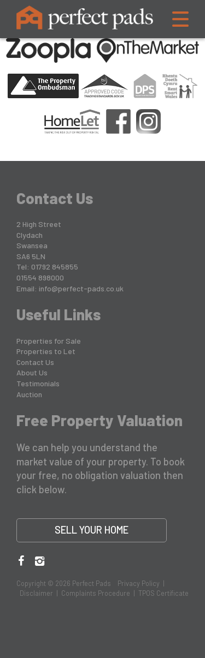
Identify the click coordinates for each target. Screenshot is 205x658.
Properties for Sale (48, 340)
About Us (32, 372)
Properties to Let (45, 351)
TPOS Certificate (163, 593)
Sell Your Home (91, 530)
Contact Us (35, 362)
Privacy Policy (139, 583)
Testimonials (38, 383)
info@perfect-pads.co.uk (81, 288)
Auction (29, 394)
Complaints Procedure (95, 593)
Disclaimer (36, 593)
